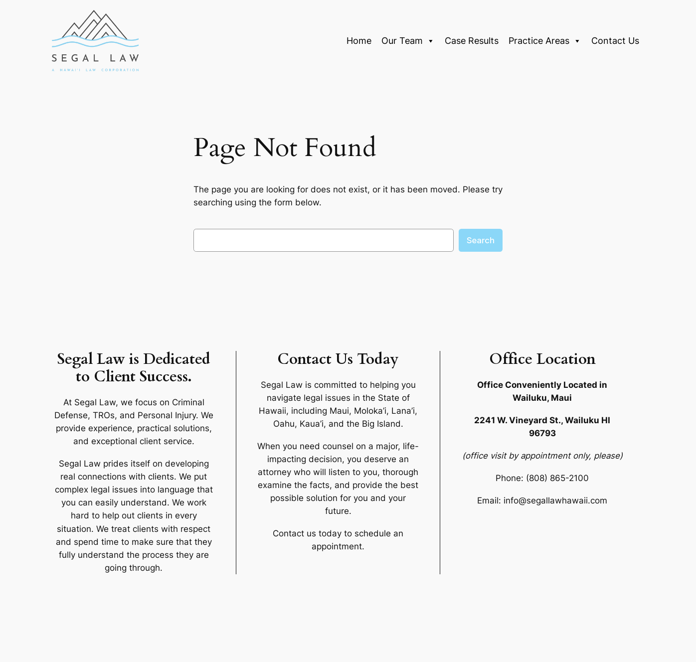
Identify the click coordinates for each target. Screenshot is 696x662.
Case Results (472, 40)
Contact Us (615, 40)
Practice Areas (545, 41)
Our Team (408, 41)
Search (481, 240)
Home (359, 40)
